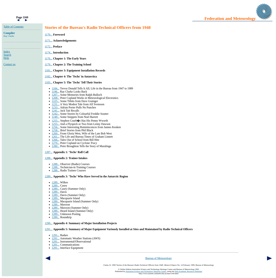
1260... (55, 133)
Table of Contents (14, 26)
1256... (55, 127)
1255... (55, 120)
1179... (48, 64)
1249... (55, 116)
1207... (55, 94)
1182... (48, 76)
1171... (48, 40)
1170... (48, 34)
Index (7, 51)
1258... (55, 130)
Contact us (9, 64)
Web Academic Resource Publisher (188, 271)
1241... (55, 110)
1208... (55, 97)
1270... (55, 142)
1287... (48, 152)
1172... (48, 46)
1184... (55, 88)
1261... (55, 136)
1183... (48, 82)
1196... (55, 91)
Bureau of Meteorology (158, 258)
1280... (55, 146)
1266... (55, 139)
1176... (48, 58)
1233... (55, 107)
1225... (55, 101)
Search (7, 54)
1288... (48, 158)
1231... (55, 104)
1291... (48, 229)
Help (6, 57)
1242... (55, 113)
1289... (48, 176)
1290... (48, 223)
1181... (48, 70)
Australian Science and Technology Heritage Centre (146, 271)
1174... (48, 52)
